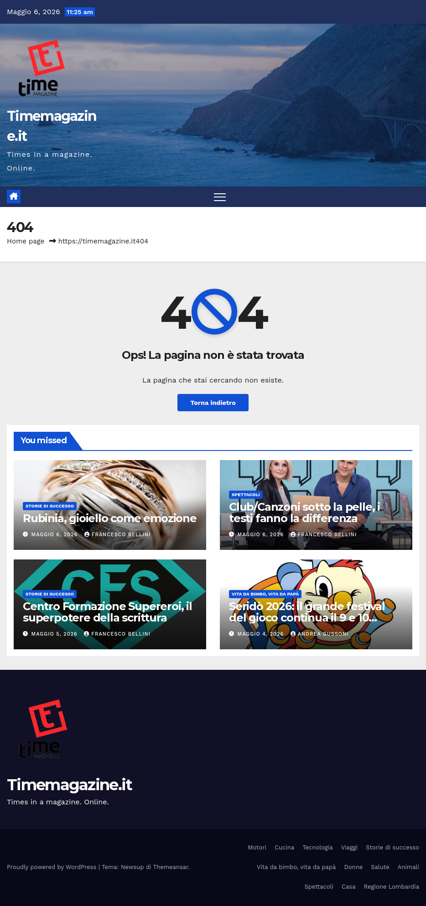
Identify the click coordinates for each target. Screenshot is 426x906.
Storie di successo (50, 505)
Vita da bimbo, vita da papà (265, 593)
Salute (380, 867)
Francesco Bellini (117, 535)
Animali (408, 867)
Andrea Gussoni (320, 634)
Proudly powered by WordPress (53, 867)
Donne (353, 867)
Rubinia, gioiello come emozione (110, 518)
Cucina (284, 847)
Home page (26, 241)
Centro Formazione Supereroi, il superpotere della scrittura (107, 612)
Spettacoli (246, 494)
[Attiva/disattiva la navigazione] (220, 197)
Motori (257, 847)
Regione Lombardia (391, 886)
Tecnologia (317, 847)
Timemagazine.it (69, 784)
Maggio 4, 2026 (262, 634)
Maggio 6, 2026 (55, 535)
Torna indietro (213, 402)
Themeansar (170, 867)
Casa (349, 886)
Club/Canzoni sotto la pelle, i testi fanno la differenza (304, 512)
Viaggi (349, 847)
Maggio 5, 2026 (55, 634)
